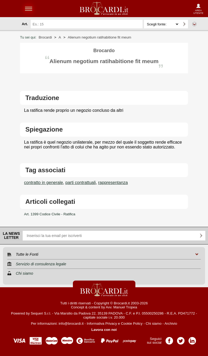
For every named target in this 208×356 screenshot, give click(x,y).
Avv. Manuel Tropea (121, 307)
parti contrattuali (80, 182)
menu (28, 8)
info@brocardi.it (71, 323)
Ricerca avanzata (194, 24)
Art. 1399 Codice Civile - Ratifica (49, 214)
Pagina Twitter (181, 339)
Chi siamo (154, 323)
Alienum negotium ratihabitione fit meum (99, 37)
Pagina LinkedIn (192, 339)
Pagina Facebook (169, 339)
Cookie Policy (132, 323)
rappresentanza (113, 182)
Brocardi (45, 37)
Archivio (170, 323)
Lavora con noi (104, 330)
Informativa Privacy (102, 323)
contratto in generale (43, 182)
